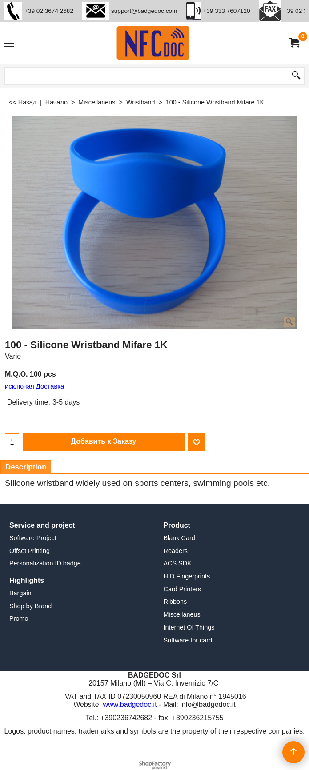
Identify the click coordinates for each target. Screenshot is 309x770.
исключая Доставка (34, 386)
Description (25, 467)
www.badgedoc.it (130, 704)
